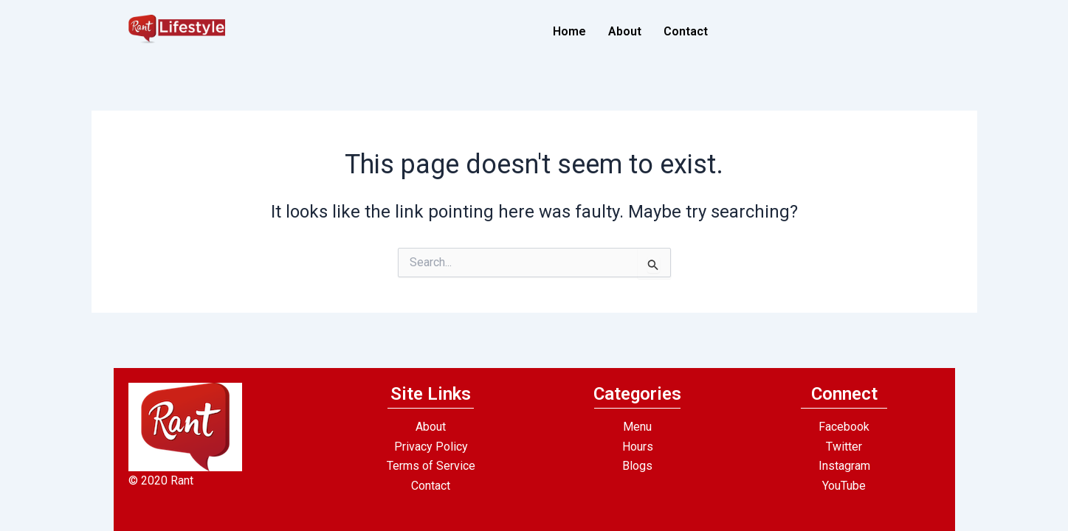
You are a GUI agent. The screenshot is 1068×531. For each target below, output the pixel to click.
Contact (686, 31)
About (624, 31)
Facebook (844, 427)
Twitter (844, 447)
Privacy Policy (431, 447)
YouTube (844, 486)
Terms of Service (431, 466)
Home (569, 31)
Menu (637, 427)
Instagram (844, 466)
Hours (637, 447)
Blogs (637, 466)
